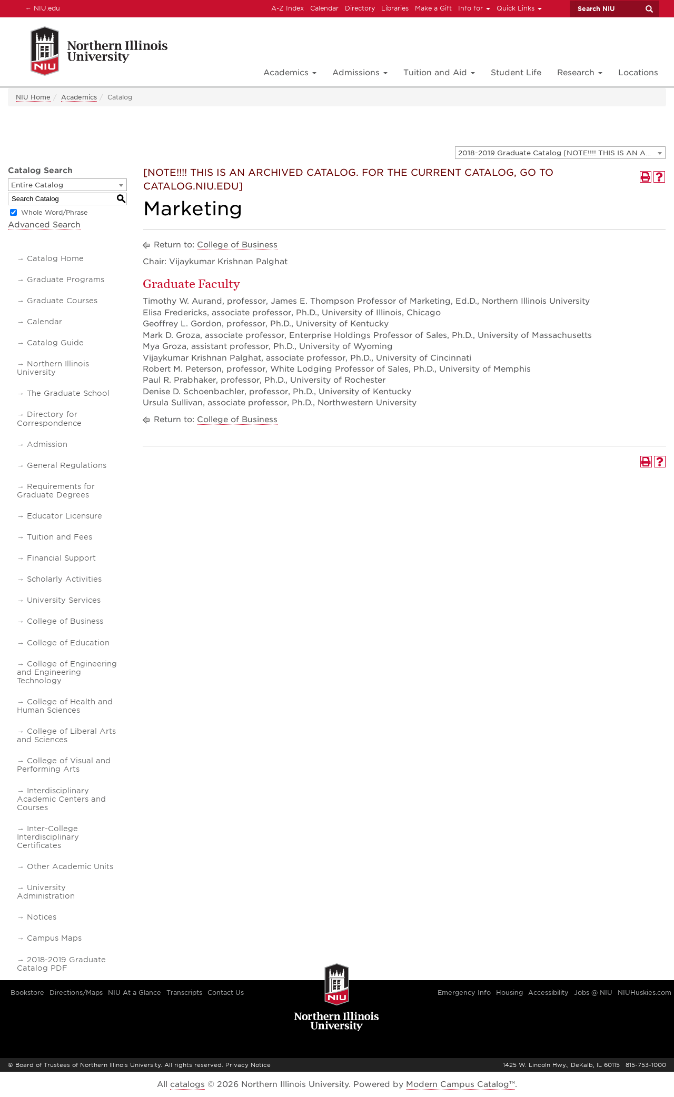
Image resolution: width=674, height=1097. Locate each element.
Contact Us (225, 992)
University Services (64, 600)
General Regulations (66, 465)
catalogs (187, 1084)
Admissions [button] (360, 72)
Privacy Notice (248, 1065)
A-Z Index (287, 8)
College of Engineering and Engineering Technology (67, 672)
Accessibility (548, 992)
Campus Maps (54, 938)
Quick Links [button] (519, 8)
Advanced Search (44, 225)
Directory (360, 8)
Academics (79, 97)
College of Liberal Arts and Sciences (66, 735)
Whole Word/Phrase (54, 212)
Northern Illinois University (53, 368)
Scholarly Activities (64, 579)
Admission (47, 444)
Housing (509, 992)
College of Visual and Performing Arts (64, 764)
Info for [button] (474, 8)
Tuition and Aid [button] (439, 72)
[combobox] (560, 152)
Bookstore (27, 992)
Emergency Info (464, 992)
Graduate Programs (65, 279)
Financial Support (61, 558)
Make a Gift (433, 8)
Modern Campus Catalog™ (460, 1084)
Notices (41, 917)
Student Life (516, 72)
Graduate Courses (62, 300)
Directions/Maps (76, 992)
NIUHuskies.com (644, 992)
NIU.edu (41, 8)
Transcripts (184, 992)
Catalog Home (55, 258)
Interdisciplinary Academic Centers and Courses (61, 799)
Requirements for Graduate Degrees (56, 490)
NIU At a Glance (134, 992)
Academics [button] (289, 72)
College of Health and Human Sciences (65, 705)
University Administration (46, 891)
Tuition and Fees (59, 537)
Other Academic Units (70, 866)
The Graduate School (68, 393)
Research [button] (579, 72)
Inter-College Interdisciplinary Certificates (48, 837)
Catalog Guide (55, 342)
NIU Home (33, 97)
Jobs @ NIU (593, 992)
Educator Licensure (64, 516)
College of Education (68, 643)
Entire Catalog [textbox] (37, 185)
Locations (638, 72)
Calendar (324, 8)
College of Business (65, 621)
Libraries (395, 8)
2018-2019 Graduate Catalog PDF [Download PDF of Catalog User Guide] (61, 963)
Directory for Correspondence (49, 418)
